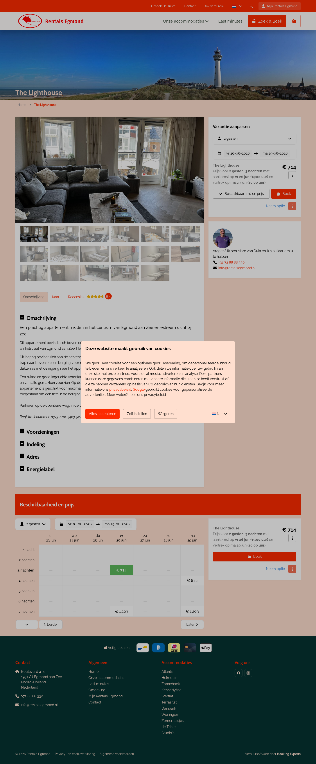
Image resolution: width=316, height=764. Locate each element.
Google (139, 389)
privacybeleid (120, 389)
